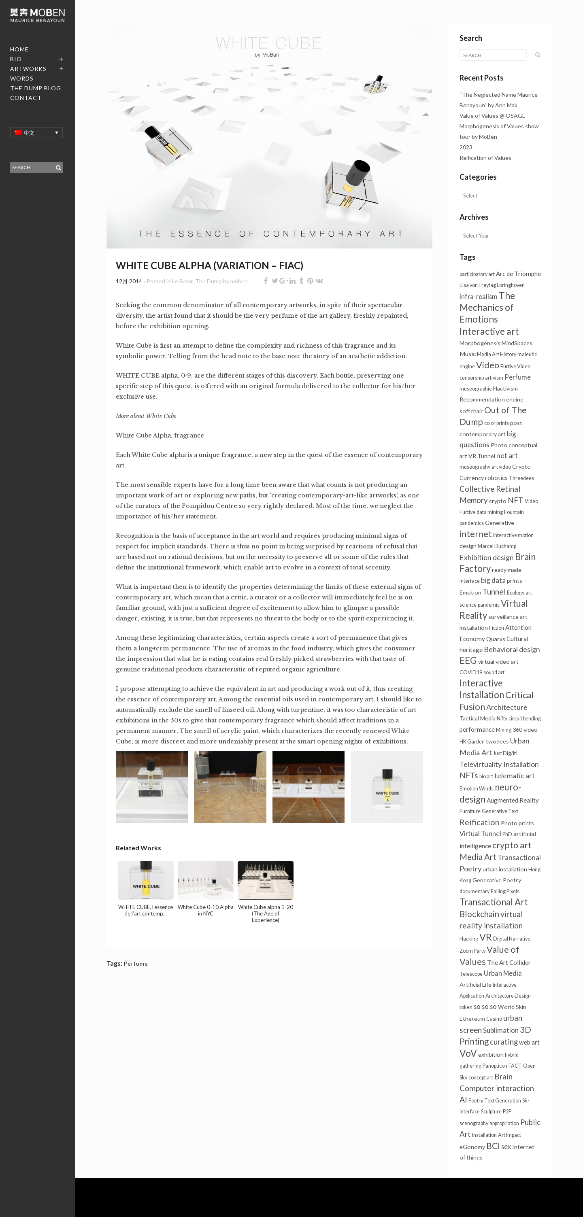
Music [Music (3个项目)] (468, 353)
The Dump (208, 281)
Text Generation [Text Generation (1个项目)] (502, 1101)
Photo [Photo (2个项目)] (499, 445)
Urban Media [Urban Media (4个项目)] (503, 973)
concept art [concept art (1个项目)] (480, 1078)
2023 (466, 147)
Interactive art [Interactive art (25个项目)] (489, 331)
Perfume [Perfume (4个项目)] (517, 377)
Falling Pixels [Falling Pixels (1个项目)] (505, 891)
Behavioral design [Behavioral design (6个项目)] (512, 649)
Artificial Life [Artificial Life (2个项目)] (476, 984)
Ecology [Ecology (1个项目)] (515, 593)
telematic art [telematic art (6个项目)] (514, 775)
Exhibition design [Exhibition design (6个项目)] (487, 557)
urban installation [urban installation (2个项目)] (505, 869)
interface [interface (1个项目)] (470, 581)
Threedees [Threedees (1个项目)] (521, 478)
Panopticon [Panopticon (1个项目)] (495, 1066)
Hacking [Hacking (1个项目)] (469, 939)
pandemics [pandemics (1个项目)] (472, 523)
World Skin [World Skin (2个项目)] (512, 1006)
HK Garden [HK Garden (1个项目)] (472, 742)
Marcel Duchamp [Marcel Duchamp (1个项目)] (497, 546)
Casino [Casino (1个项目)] (494, 1019)
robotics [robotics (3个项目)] (496, 477)
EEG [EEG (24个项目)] (468, 660)
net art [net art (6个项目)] (507, 455)
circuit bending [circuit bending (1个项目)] (525, 719)
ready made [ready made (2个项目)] (506, 569)
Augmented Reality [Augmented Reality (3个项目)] (513, 800)
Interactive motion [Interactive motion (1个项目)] (513, 535)
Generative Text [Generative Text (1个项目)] (500, 811)
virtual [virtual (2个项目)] (486, 661)
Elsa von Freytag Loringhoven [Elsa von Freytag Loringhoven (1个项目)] (492, 285)
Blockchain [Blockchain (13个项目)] (479, 914)
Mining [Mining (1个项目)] (503, 730)
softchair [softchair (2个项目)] (471, 411)
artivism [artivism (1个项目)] (494, 378)
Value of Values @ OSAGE (493, 115)
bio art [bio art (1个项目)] (486, 776)
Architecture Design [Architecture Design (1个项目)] (508, 996)
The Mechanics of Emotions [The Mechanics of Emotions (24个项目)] (487, 307)
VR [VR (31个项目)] (485, 937)
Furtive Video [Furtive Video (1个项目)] (515, 366)
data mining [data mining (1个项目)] (490, 512)
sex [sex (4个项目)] (506, 1146)
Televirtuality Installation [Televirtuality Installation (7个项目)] (499, 764)
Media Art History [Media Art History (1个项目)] (496, 354)
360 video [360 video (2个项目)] (525, 729)
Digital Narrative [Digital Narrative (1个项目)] (511, 939)
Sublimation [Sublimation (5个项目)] (501, 1030)
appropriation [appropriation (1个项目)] (504, 1123)
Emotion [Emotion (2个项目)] (470, 592)
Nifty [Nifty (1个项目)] (502, 719)
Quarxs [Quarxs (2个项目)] (495, 638)
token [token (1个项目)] (466, 1007)
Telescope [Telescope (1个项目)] (471, 974)
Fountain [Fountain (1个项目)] (514, 512)
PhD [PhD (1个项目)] (507, 834)
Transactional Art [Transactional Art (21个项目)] (494, 901)
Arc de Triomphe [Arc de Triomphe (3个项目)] (518, 273)
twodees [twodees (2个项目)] (497, 741)
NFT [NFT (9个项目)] (515, 500)
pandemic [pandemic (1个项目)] (489, 605)
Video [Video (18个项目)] (487, 365)
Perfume (135, 963)
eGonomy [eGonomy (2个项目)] (472, 1146)
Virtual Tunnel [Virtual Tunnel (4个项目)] (480, 833)
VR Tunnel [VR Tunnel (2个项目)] (481, 455)
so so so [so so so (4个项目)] (485, 1006)
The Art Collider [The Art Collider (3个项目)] (509, 962)
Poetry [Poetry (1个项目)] (475, 1101)
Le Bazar (182, 281)
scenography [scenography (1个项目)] (474, 1123)
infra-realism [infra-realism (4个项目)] (479, 296)
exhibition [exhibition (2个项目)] (491, 1054)
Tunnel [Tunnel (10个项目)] (494, 591)
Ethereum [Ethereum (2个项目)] (472, 1018)
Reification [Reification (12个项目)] (480, 822)
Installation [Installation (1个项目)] (484, 1135)
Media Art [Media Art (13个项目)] (478, 857)
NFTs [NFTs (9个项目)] (469, 775)
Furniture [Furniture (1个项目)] (470, 811)
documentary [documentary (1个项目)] (474, 891)
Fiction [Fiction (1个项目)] (496, 628)
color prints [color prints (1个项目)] (496, 423)
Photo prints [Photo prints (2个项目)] (517, 823)
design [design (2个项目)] (468, 545)
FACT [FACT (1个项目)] (515, 1066)
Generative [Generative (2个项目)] (499, 522)
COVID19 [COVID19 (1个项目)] (471, 672)
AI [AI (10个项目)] (463, 1099)
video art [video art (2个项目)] (507, 661)
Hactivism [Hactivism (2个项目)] (505, 388)
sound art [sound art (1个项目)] (493, 672)
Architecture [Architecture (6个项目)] (507, 707)
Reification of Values (485, 157)
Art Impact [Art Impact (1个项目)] (509, 1135)
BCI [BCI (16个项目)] (493, 1146)
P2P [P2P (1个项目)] (507, 1112)
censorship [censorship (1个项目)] (472, 378)
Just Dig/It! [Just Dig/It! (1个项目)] (505, 753)
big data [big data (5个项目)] (493, 580)
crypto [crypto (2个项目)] (497, 500)
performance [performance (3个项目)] (477, 729)
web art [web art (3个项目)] (529, 1042)
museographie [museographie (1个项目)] (476, 389)
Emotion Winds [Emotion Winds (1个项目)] (477, 789)
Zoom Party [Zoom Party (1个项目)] (472, 951)
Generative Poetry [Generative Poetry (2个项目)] (496, 880)
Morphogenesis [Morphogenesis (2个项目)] (480, 343)
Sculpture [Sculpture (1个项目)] (491, 1112)
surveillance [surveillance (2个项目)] (503, 616)
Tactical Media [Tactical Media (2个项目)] (478, 718)
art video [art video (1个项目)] (501, 467)
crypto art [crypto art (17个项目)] (512, 845)
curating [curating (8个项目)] (504, 1041)
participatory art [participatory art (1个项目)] (477, 274)
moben (239, 281)
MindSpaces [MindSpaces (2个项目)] (517, 343)
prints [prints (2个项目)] (514, 580)
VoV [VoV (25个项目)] (468, 1053)
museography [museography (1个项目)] (475, 467)
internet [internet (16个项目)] (476, 534)
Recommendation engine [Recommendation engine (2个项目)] (491, 399)
